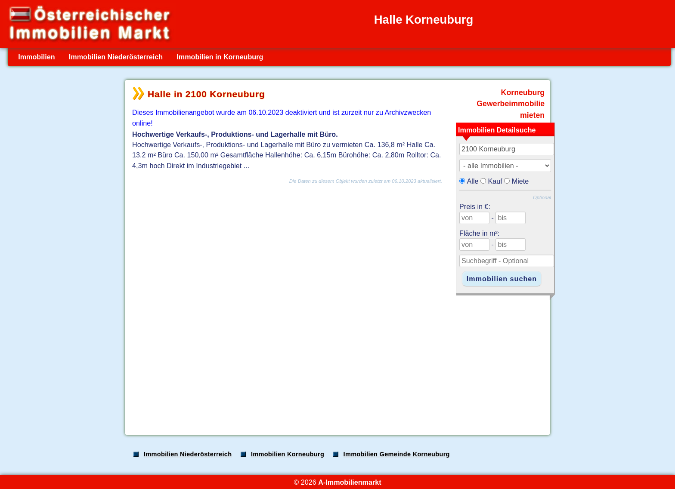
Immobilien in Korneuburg (219, 57)
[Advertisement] (336, 360)
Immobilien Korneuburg (287, 454)
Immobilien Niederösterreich (116, 57)
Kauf (495, 181)
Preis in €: (474, 206)
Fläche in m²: (479, 233)
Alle (473, 181)
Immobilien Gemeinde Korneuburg (397, 454)
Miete (520, 181)
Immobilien (36, 57)
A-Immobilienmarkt (349, 482)
